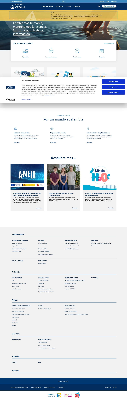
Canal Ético (61, 387)
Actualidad (102, 1)
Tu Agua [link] (68, 6)
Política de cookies (36, 387)
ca (64, 1)
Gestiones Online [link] (48, 6)
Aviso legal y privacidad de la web (19, 387)
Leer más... (39, 208)
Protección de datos (49, 387)
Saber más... (17, 142)
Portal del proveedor (63, 381)
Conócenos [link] (77, 6)
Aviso (52, 12)
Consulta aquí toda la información (28, 32)
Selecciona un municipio (17, 1)
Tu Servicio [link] (59, 6)
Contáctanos (113, 1)
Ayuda (108, 1)
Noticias (14, 362)
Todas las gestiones (109, 43)
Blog (39, 362)
